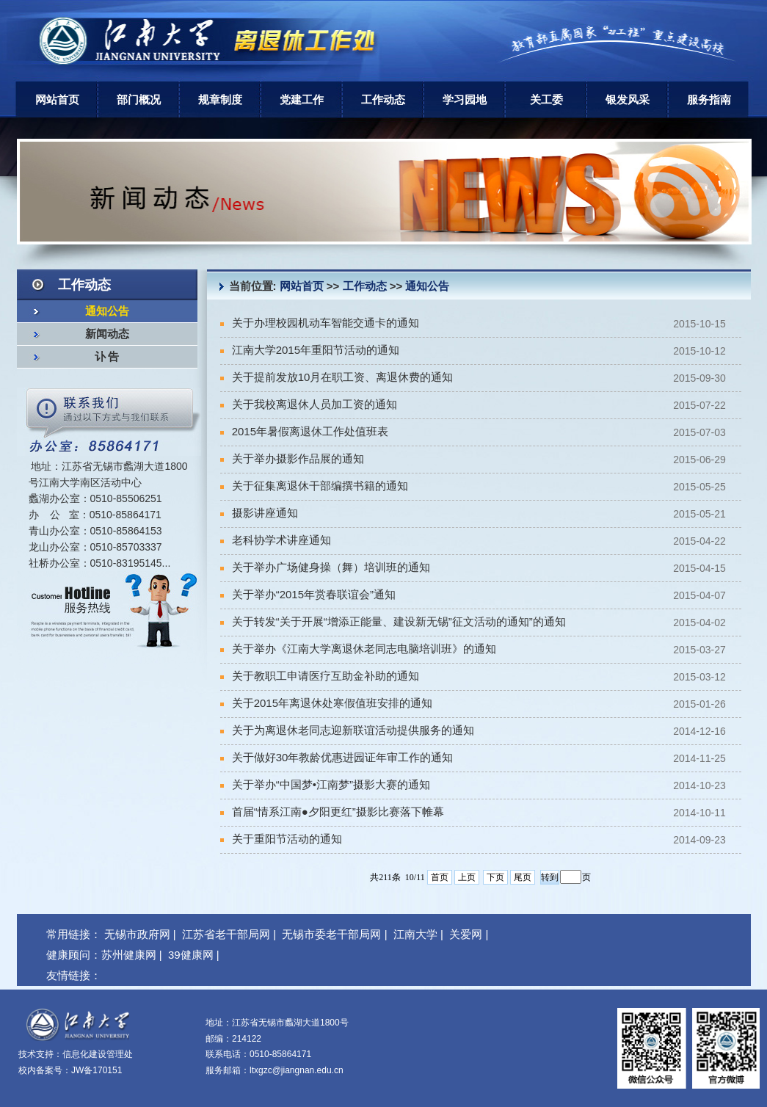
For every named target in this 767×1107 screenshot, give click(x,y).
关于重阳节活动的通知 (281, 838)
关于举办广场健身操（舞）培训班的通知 (325, 567)
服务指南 (709, 100)
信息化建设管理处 (97, 1054)
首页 (439, 877)
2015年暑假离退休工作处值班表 (304, 431)
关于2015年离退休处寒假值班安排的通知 (326, 703)
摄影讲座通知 (259, 513)
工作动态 (383, 100)
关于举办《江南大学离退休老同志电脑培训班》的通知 (358, 648)
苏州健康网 (128, 954)
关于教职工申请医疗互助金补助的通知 (319, 675)
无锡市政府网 (137, 934)
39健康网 (191, 954)
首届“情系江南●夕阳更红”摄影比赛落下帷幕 (332, 811)
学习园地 (465, 100)
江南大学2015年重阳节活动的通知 (310, 350)
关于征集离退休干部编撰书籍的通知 (314, 485)
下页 (495, 877)
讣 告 (107, 357)
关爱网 (465, 934)
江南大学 (415, 934)
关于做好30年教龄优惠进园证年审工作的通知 (337, 757)
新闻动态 (107, 334)
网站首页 (57, 100)
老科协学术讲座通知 (275, 540)
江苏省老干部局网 (226, 934)
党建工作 (302, 100)
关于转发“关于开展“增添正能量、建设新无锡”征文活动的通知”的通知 (393, 621)
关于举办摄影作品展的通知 (292, 458)
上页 (467, 877)
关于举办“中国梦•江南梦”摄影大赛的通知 (325, 784)
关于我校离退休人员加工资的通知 (308, 404)
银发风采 (628, 100)
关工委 (546, 100)
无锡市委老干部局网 (331, 934)
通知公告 (107, 311)
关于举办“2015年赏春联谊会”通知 (308, 594)
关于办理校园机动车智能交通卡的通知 (319, 322)
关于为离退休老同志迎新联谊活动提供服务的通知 (347, 730)
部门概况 (139, 100)
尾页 (522, 877)
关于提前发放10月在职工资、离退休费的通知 (337, 377)
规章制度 (220, 100)
